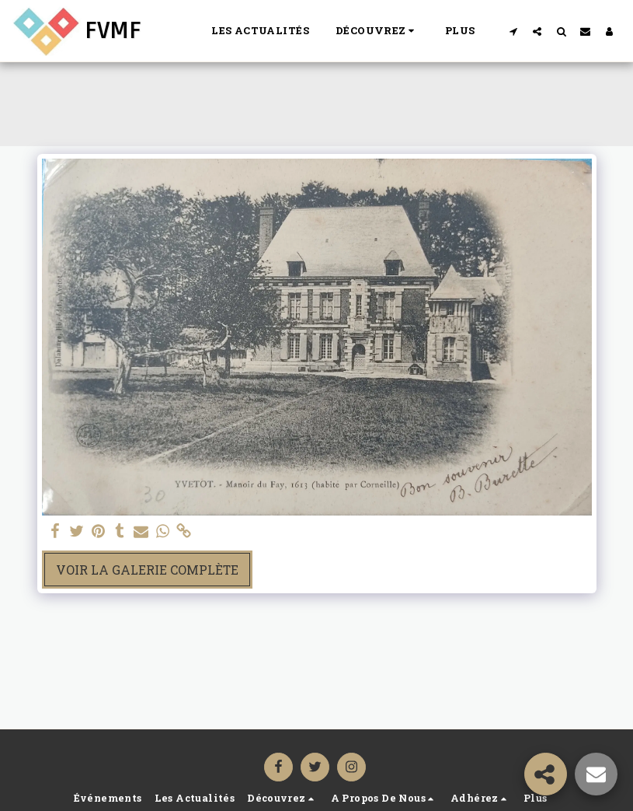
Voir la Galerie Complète (147, 569)
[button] (377, 31)
